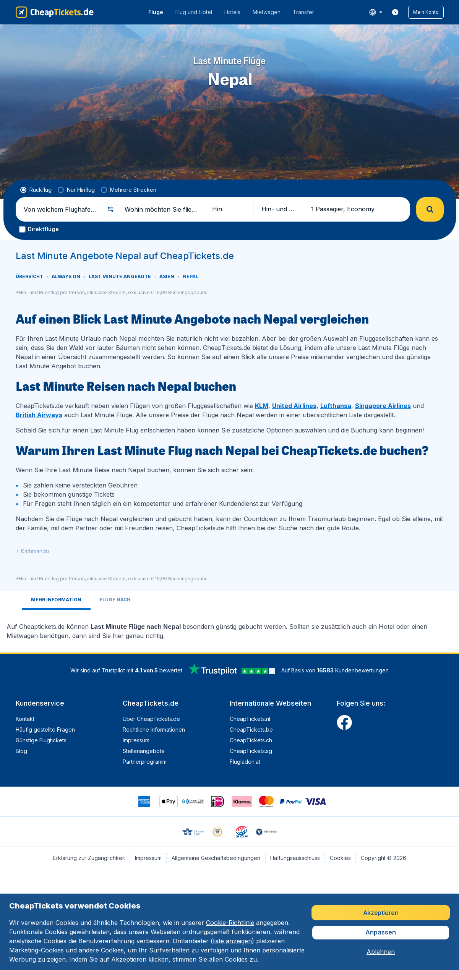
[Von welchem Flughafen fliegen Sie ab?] (60, 209)
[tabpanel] (229, 628)
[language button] (375, 12)
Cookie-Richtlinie (230, 922)
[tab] (56, 600)
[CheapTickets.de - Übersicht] (55, 12)
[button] (426, 12)
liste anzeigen (232, 941)
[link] (395, 12)
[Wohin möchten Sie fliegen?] (161, 209)
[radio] (36, 190)
